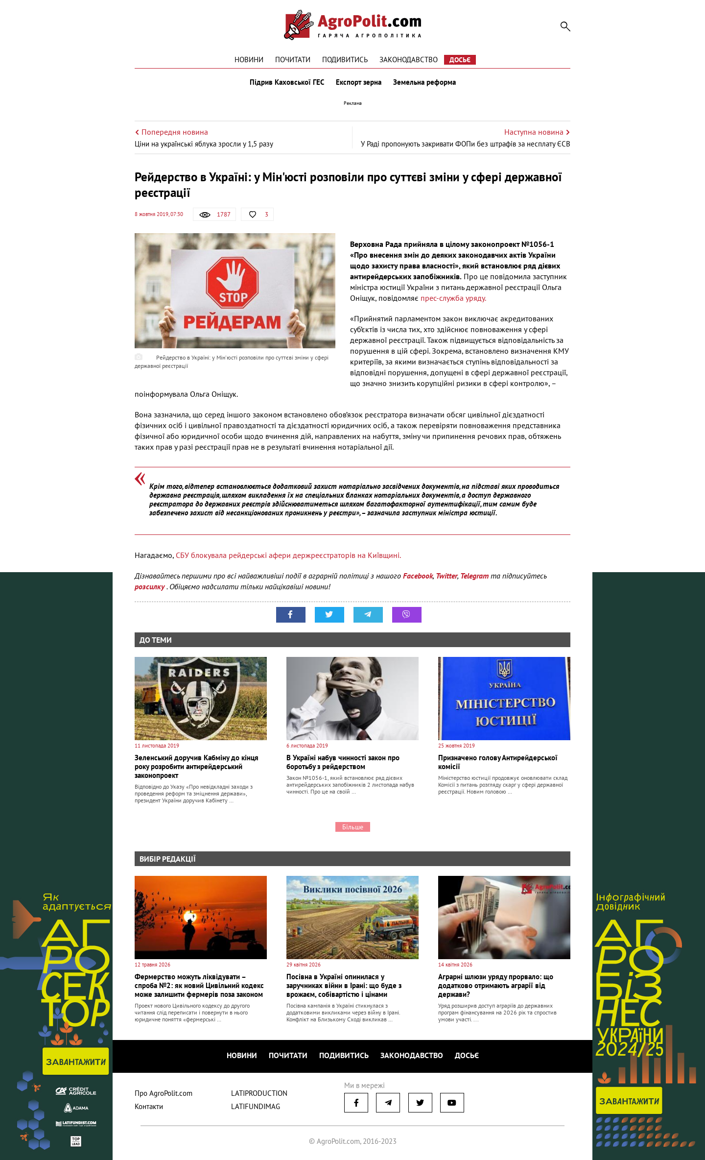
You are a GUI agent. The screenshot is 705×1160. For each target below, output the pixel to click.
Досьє (459, 59)
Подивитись (345, 59)
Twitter (446, 575)
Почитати (292, 59)
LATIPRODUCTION (259, 1093)
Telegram (474, 575)
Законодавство (408, 59)
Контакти (149, 1106)
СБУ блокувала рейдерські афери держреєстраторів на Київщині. (288, 555)
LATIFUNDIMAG (255, 1106)
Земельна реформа (424, 82)
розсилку (150, 586)
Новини (249, 59)
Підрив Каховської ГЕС (287, 82)
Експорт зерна (358, 82)
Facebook (418, 575)
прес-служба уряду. (453, 298)
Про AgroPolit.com (163, 1093)
